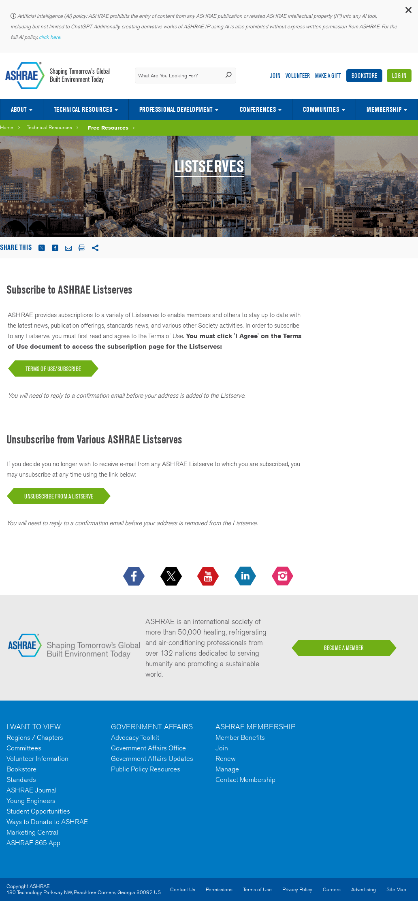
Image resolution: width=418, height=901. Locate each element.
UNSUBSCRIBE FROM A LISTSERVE (58, 496)
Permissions (219, 889)
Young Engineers (30, 801)
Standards (21, 779)
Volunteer (298, 75)
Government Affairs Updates (152, 758)
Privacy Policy (297, 889)
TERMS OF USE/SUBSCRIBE (53, 369)
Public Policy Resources (145, 769)
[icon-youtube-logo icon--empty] (208, 576)
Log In (399, 75)
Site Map (396, 889)
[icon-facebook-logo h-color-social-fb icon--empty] (134, 576)
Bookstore (364, 75)
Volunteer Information (37, 758)
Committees (23, 748)
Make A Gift (328, 75)
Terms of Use (257, 889)
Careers (332, 889)
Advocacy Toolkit (135, 737)
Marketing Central (32, 832)
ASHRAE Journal (31, 790)
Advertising (363, 889)
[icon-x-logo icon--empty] (172, 576)
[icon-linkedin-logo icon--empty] (246, 576)
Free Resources (108, 127)
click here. (50, 37)
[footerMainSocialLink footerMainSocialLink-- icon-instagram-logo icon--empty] (283, 576)
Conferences (258, 109)
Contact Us (182, 889)
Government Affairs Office (148, 748)
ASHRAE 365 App (33, 843)
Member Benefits (240, 737)
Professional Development (175, 109)
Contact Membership (245, 779)
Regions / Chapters (34, 737)
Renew (225, 758)
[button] (408, 12)
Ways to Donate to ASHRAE (47, 822)
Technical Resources (83, 109)
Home (6, 127)
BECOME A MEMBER (344, 648)
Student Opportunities (38, 811)
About (18, 109)
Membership (384, 109)
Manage (227, 769)
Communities (321, 109)
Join (275, 75)
